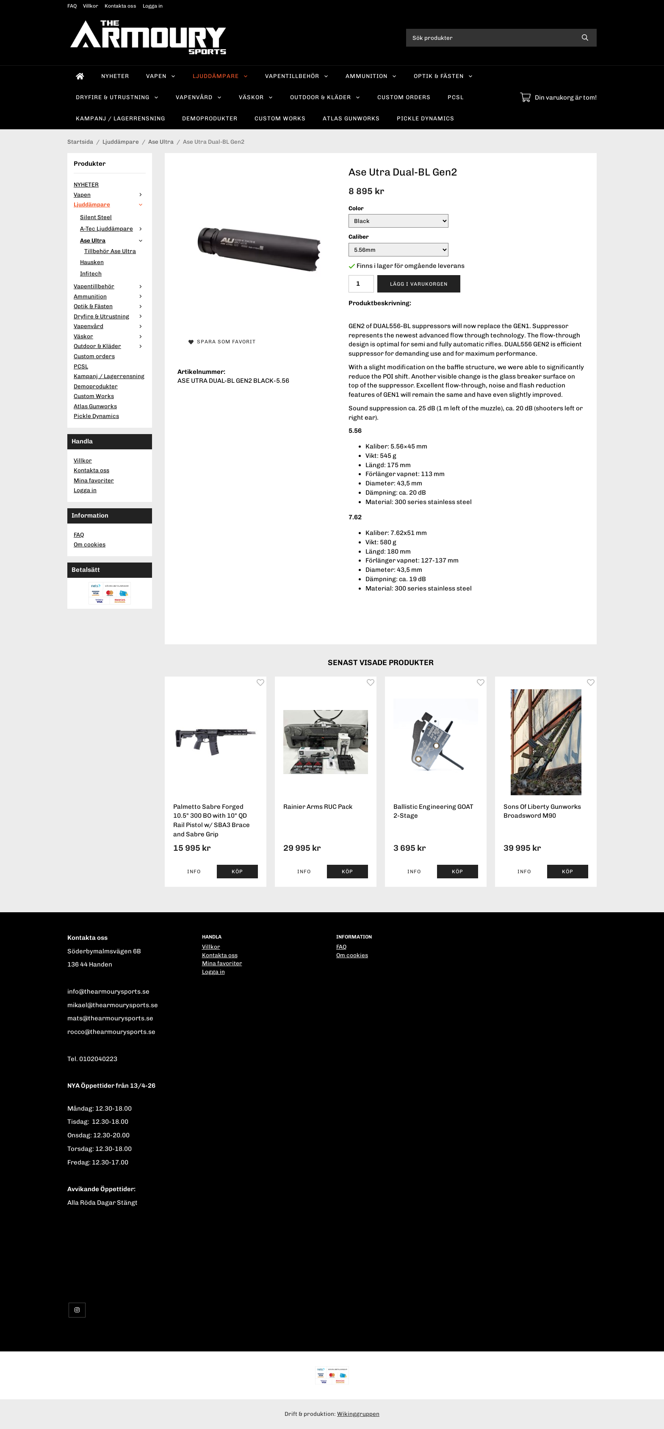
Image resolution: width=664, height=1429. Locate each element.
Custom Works (280, 118)
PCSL (456, 97)
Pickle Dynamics (425, 118)
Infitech (91, 273)
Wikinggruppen (358, 1413)
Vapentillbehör (297, 75)
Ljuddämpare (220, 75)
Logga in (153, 6)
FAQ (72, 6)
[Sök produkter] (489, 38)
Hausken (92, 262)
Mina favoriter (94, 480)
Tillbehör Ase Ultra (110, 251)
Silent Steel (96, 217)
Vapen (161, 75)
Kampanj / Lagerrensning (120, 118)
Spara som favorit (222, 342)
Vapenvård (199, 97)
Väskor (256, 97)
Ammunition (371, 75)
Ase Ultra (113, 240)
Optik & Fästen (443, 75)
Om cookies (89, 544)
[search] (585, 38)
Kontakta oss (120, 6)
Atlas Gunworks (351, 118)
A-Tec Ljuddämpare (113, 228)
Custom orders (404, 97)
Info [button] (194, 872)
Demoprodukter (210, 118)
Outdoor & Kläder (325, 97)
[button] (237, 871)
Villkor (90, 6)
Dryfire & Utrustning (117, 97)
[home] (80, 76)
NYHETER (115, 75)
